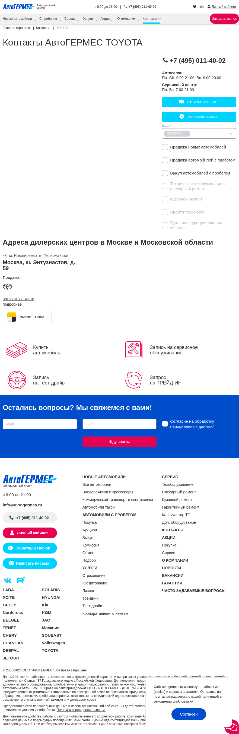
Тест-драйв (92, 606)
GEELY (9, 605)
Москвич (50, 627)
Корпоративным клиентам (105, 613)
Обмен (88, 553)
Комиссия (91, 545)
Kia (45, 605)
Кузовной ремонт (177, 499)
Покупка (89, 522)
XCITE (9, 597)
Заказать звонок (224, 19)
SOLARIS (51, 589)
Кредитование (94, 583)
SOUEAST (52, 635)
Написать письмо (201, 102)
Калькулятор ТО (176, 515)
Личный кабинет (32, 533)
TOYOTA (50, 650)
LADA (8, 589)
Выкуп (87, 537)
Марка (166, 126)
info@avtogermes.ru (22, 505)
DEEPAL (11, 650)
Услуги (88, 19)
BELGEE (11, 620)
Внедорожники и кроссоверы (107, 492)
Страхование (94, 575)
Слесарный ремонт (179, 492)
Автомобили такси (98, 507)
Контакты (150, 19)
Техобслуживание (177, 484)
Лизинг (88, 591)
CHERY (10, 635)
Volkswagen (53, 643)
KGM (46, 612)
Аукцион (89, 530)
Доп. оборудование (179, 522)
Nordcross (13, 612)
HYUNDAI (51, 597)
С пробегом (48, 19)
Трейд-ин (90, 598)
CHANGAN (13, 643)
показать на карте (18, 299)
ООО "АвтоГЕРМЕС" (38, 670)
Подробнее (12, 304)
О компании (126, 19)
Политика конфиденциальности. (81, 710)
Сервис (70, 19)
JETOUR (11, 658)
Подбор (89, 560)
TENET (9, 627)
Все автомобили (96, 484)
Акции (106, 19)
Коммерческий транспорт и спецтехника (117, 499)
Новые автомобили (18, 19)
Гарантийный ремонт (180, 507)
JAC (46, 620)
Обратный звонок (202, 116)
